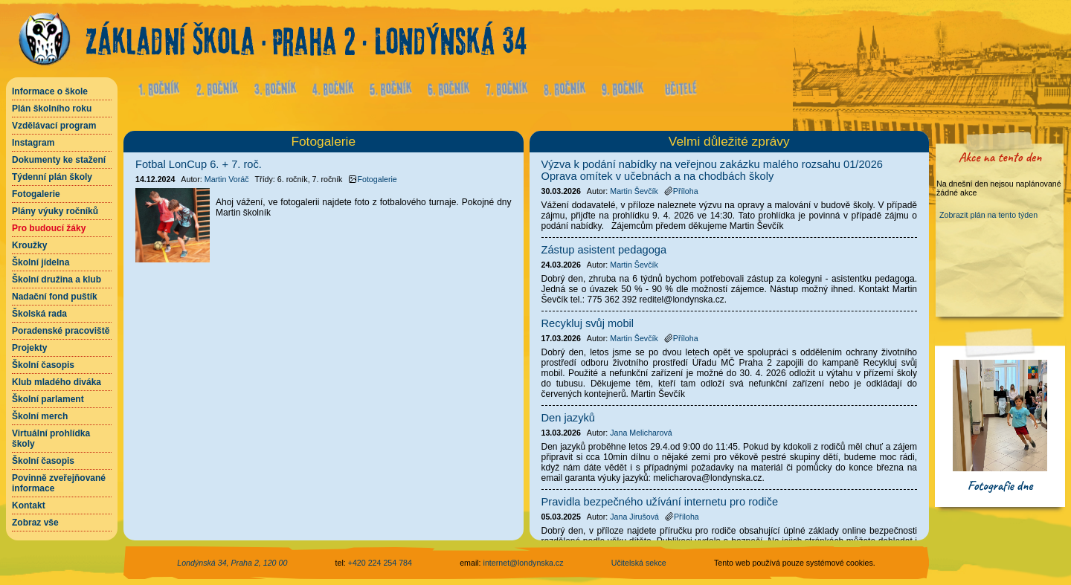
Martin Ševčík (634, 191)
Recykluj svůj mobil (587, 323)
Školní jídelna (40, 262)
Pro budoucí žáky (49, 228)
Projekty (29, 348)
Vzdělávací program (54, 125)
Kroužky (29, 245)
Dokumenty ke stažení (59, 160)
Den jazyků (568, 418)
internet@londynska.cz (523, 562)
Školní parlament (48, 399)
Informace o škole (50, 91)
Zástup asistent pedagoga (604, 250)
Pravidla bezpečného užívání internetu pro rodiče (660, 502)
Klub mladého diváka (56, 382)
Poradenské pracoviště (60, 331)
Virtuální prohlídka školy (51, 438)
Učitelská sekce (638, 562)
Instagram (33, 143)
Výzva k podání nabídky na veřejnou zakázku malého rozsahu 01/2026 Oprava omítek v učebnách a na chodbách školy (712, 170)
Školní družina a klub (56, 279)
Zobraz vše (35, 522)
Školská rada (39, 313)
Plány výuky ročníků (55, 211)
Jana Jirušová (634, 516)
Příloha (681, 191)
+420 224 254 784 (380, 562)
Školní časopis (43, 365)
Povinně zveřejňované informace (59, 483)
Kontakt (28, 505)
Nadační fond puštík (54, 296)
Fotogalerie (36, 194)
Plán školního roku (51, 108)
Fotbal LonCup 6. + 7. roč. (198, 164)
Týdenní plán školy (52, 177)
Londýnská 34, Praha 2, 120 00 (232, 562)
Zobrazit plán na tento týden (988, 214)
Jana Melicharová (641, 432)
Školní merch (40, 416)
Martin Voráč (227, 179)
